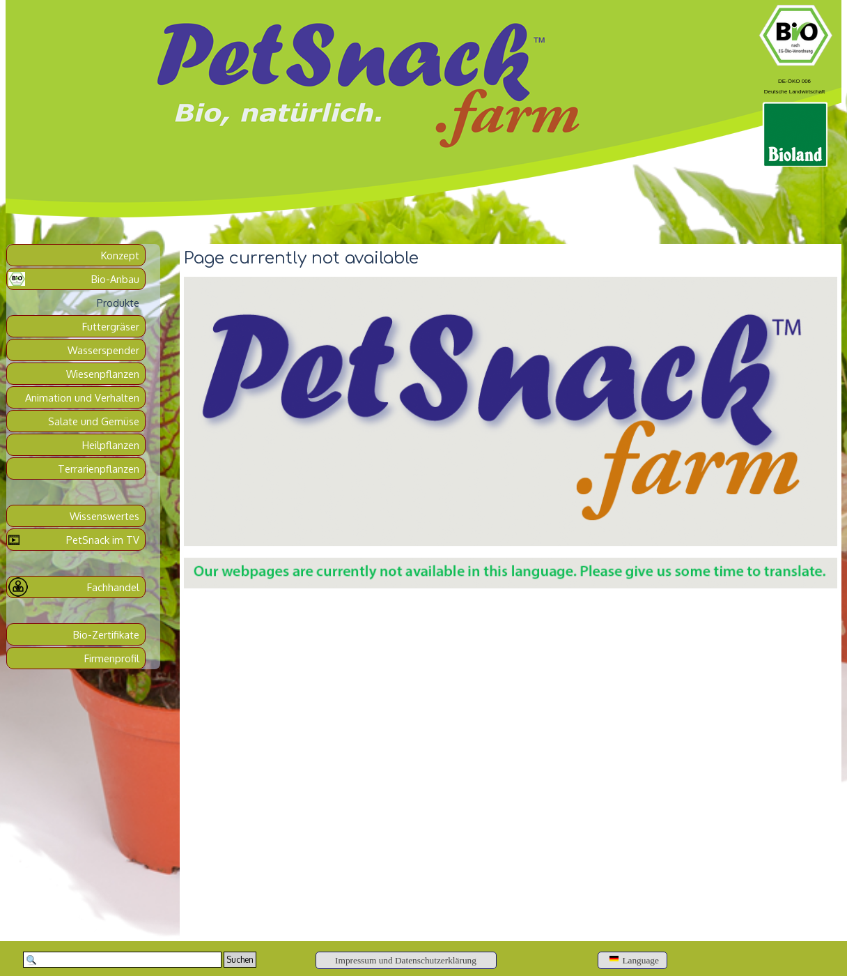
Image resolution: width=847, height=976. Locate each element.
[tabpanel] (794, 84)
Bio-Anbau (115, 279)
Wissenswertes (104, 516)
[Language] (632, 960)
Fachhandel (113, 587)
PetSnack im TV (102, 539)
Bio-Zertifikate (106, 634)
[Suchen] (122, 960)
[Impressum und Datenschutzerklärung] (406, 960)
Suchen (240, 959)
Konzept (120, 255)
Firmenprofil (111, 658)
